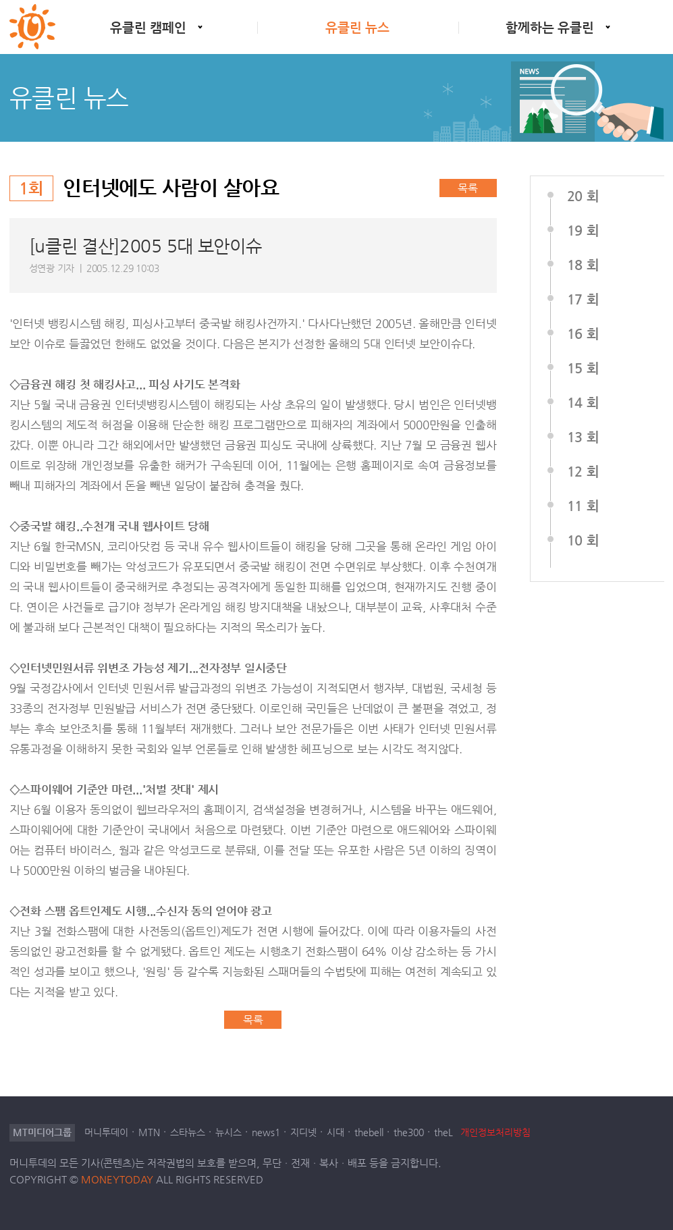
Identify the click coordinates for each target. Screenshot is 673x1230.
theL (443, 1132)
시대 (335, 1132)
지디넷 (303, 1132)
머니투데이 (106, 1132)
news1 (266, 1132)
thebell (368, 1132)
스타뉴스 (187, 1132)
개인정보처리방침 (495, 1132)
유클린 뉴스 (357, 27)
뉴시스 (228, 1132)
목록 (468, 188)
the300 (409, 1132)
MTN (149, 1132)
